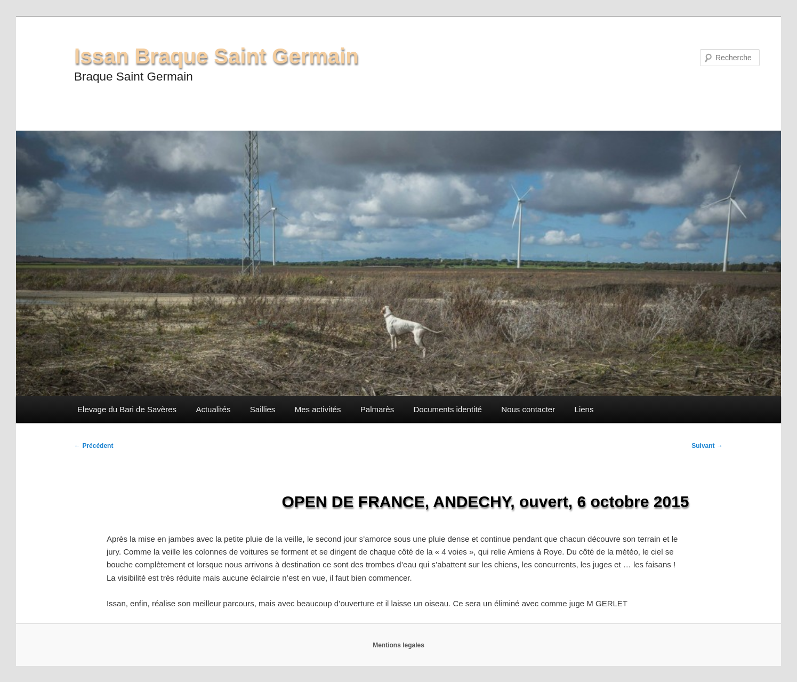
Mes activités (318, 409)
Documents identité (448, 409)
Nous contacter (528, 409)
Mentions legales (398, 645)
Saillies (263, 409)
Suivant (707, 446)
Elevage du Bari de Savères (126, 409)
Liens (584, 409)
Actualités (213, 409)
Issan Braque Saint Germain (216, 56)
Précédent (93, 446)
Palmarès (377, 409)
